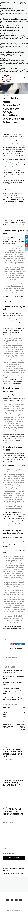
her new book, (7, 163)
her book (16, 224)
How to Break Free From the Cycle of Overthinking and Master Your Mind (13, 868)
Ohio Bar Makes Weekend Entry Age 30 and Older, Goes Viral (8, 725)
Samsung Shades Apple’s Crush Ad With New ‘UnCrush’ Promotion (20, 726)
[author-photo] (4, 759)
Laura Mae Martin (13, 144)
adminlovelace (8, 126)
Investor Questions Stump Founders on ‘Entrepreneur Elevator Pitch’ (13, 753)
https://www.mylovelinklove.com (15, 650)
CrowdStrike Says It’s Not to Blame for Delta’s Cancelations (13, 811)
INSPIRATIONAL (6, 95)
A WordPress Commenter (10, 873)
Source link (5, 639)
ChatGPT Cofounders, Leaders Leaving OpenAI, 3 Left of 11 (13, 782)
